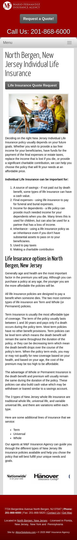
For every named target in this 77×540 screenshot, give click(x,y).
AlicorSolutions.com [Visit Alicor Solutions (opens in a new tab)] (26, 532)
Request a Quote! (38, 19)
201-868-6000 (50, 31)
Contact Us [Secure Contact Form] (53, 512)
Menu (7, 43)
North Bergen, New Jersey (32, 520)
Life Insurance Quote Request (32, 85)
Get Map (67, 512)
